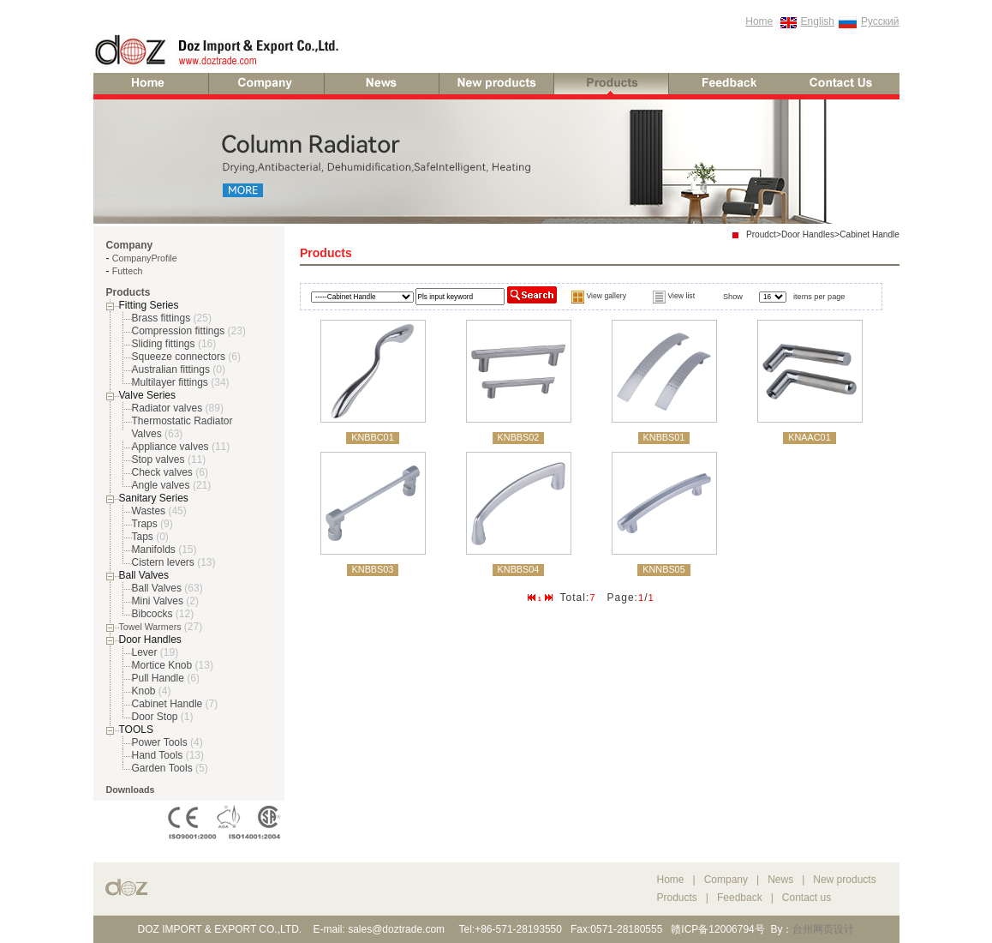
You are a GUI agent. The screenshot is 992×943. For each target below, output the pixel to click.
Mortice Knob (162, 665)
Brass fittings (161, 318)
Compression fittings (178, 331)
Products (677, 898)
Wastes (149, 511)
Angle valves (161, 485)
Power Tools (160, 742)
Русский (880, 21)
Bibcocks (152, 614)
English (817, 21)
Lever (145, 652)
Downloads (130, 789)
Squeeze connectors (178, 357)
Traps (145, 524)
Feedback (739, 898)
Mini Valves (157, 601)
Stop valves (158, 459)
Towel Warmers (150, 627)
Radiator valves (167, 408)
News (780, 880)
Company (727, 880)
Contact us (806, 898)
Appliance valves (170, 447)
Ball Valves (157, 588)
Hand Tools (157, 755)
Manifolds (154, 550)
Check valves (162, 472)
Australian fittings (171, 369)
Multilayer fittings (170, 382)
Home (759, 21)
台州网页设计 (823, 929)
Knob (144, 691)
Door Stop (155, 717)
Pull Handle (158, 678)
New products (844, 880)
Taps (142, 537)
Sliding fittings (163, 344)
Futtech (127, 271)
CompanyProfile (144, 258)
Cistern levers (163, 562)
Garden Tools (162, 768)
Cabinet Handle (167, 704)
